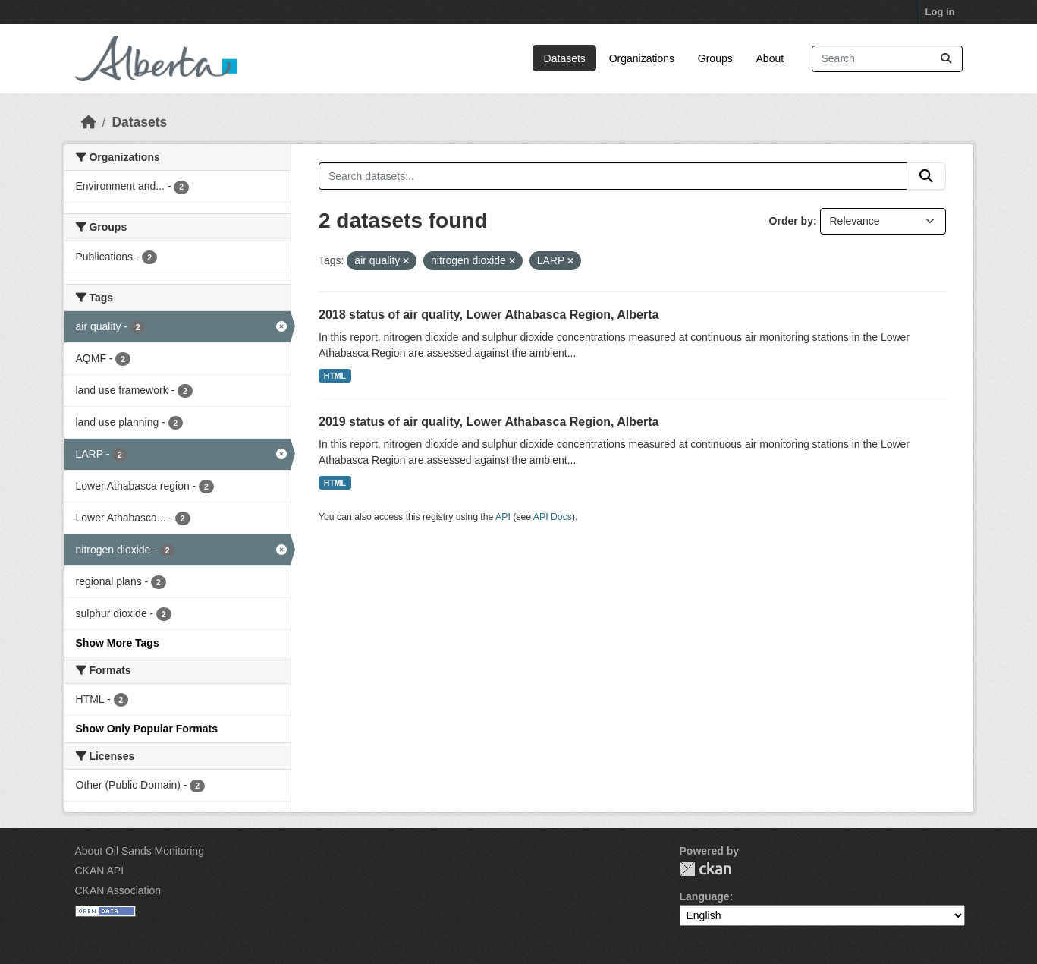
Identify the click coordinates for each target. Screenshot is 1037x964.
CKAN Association (118, 890)
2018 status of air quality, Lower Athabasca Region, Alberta (488, 314)
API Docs (552, 517)
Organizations (641, 58)
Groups (715, 58)
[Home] (88, 122)
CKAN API (99, 871)
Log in (940, 11)
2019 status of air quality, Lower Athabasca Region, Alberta (488, 421)
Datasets (565, 58)
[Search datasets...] (887, 59)
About (770, 58)
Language (705, 896)
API (503, 517)
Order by (791, 221)
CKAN (705, 869)
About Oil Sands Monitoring (139, 851)
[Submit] (946, 59)
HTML (335, 375)
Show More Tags (117, 643)
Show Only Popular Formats (147, 729)
